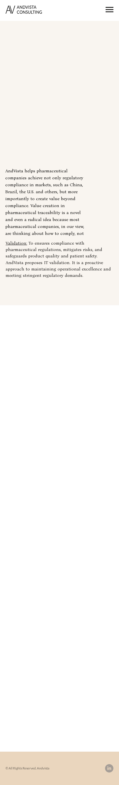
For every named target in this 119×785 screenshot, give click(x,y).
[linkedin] (109, 768)
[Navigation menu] (109, 10)
